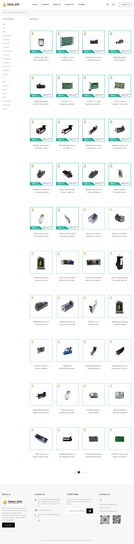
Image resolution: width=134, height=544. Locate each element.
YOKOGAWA (6, 101)
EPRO (4, 93)
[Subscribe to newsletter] (89, 510)
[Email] (76, 510)
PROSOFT (6, 74)
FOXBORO (6, 55)
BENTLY (5, 32)
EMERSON (6, 40)
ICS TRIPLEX (7, 63)
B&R (4, 82)
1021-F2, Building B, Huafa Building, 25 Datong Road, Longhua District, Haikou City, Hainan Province (49, 502)
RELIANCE (6, 86)
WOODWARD (7, 59)
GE (4, 28)
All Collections (12, 13)
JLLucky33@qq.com (44, 510)
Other (5, 109)
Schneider (6, 47)
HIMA (4, 97)
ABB (4, 24)
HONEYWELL (7, 105)
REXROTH (22, 13)
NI (3, 78)
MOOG (5, 90)
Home (34, 4)
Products (45, 4)
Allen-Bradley (7, 36)
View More (8, 525)
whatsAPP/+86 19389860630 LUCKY (49, 516)
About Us (56, 4)
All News (81, 4)
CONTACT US (125, 5)
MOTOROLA (7, 66)
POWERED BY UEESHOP (85, 540)
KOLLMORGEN (7, 51)
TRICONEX (6, 43)
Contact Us (69, 4)
